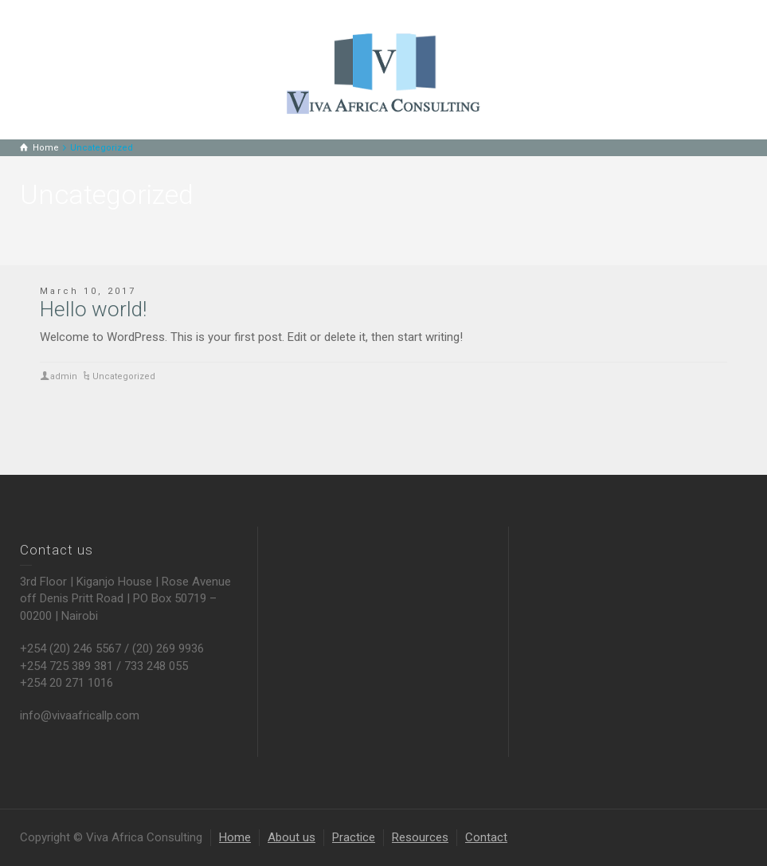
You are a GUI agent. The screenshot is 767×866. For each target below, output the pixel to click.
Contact (486, 837)
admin (63, 376)
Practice (353, 837)
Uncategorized (123, 376)
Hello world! (93, 309)
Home (235, 837)
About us (291, 837)
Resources (420, 837)
